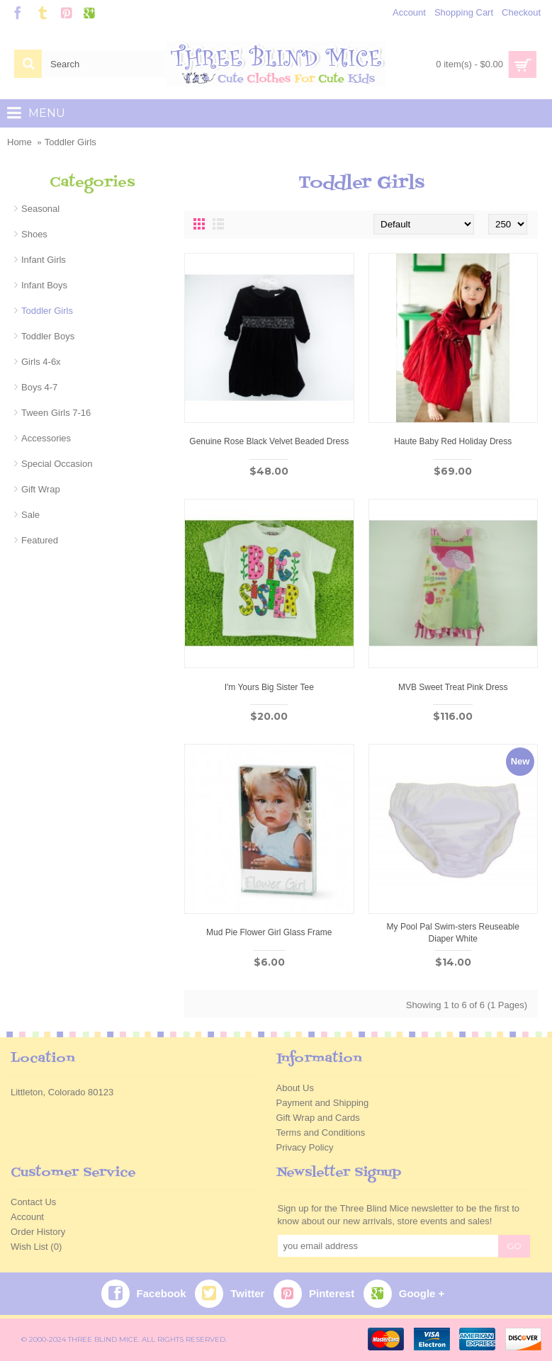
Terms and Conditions (321, 1132)
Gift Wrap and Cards (318, 1117)
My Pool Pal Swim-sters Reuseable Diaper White (453, 933)
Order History (38, 1231)
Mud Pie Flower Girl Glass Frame (269, 932)
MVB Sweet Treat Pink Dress (453, 687)
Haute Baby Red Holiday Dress (453, 441)
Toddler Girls (70, 142)
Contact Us (33, 1202)
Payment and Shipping (322, 1102)
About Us (295, 1088)
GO (514, 1246)
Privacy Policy (305, 1147)
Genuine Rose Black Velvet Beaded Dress (269, 441)
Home (19, 142)
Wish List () (36, 1246)
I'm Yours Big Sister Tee (269, 687)
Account (27, 1217)
